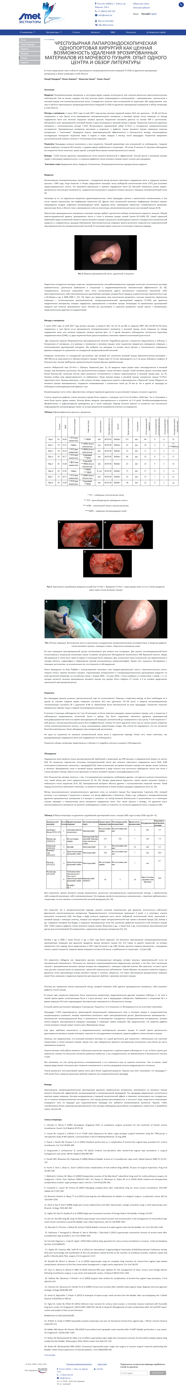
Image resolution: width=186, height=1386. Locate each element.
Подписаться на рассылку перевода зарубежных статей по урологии (142, 1365)
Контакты (131, 32)
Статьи (24, 58)
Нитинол (95, 32)
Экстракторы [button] (53, 32)
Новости (24, 63)
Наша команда (27, 45)
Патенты (25, 49)
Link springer (50, 1355)
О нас (23, 40)
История (24, 54)
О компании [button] (26, 32)
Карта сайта (102, 1364)
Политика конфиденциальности (79, 1364)
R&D (113, 32)
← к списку (49, 39)
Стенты (76, 32)
